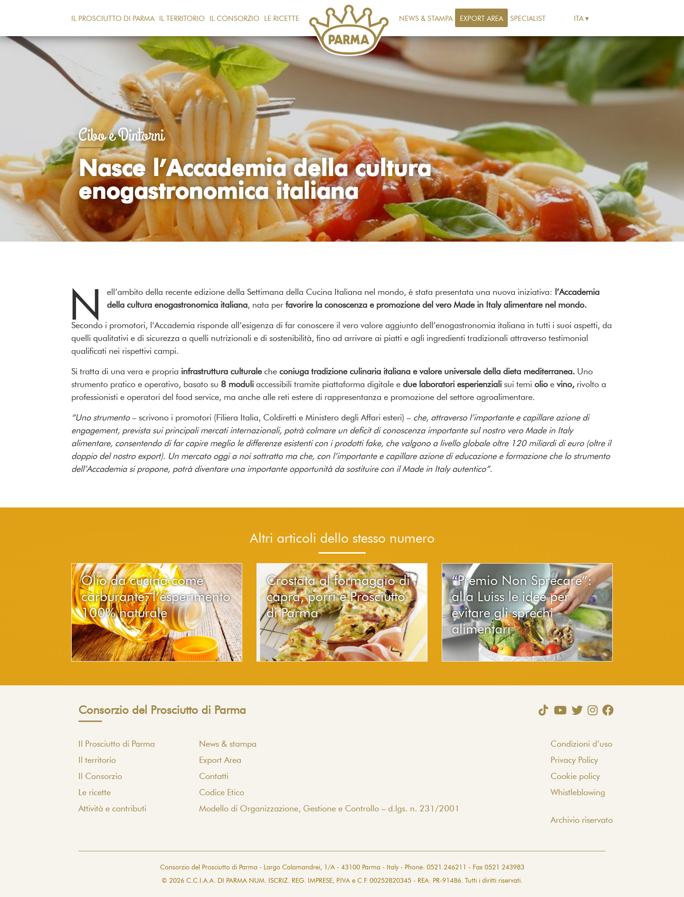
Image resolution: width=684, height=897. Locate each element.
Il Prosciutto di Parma (112, 18)
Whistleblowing (578, 793)
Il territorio (182, 18)
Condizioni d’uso (581, 744)
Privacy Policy (574, 760)
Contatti (213, 776)
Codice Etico (221, 793)
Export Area (481, 18)
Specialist (528, 18)
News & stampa (426, 18)
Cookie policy (575, 776)
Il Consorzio (234, 18)
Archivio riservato (582, 820)
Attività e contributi (112, 809)
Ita (578, 18)
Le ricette (281, 18)
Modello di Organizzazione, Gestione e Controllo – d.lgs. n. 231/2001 (329, 809)
